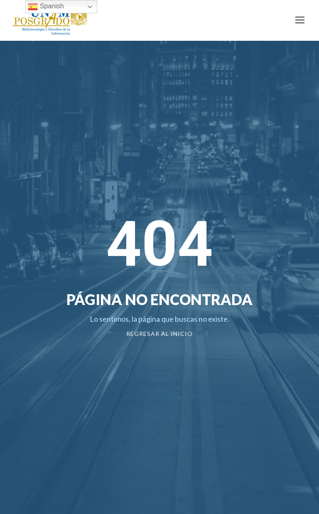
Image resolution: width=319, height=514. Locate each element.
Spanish (46, 7)
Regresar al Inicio (159, 333)
